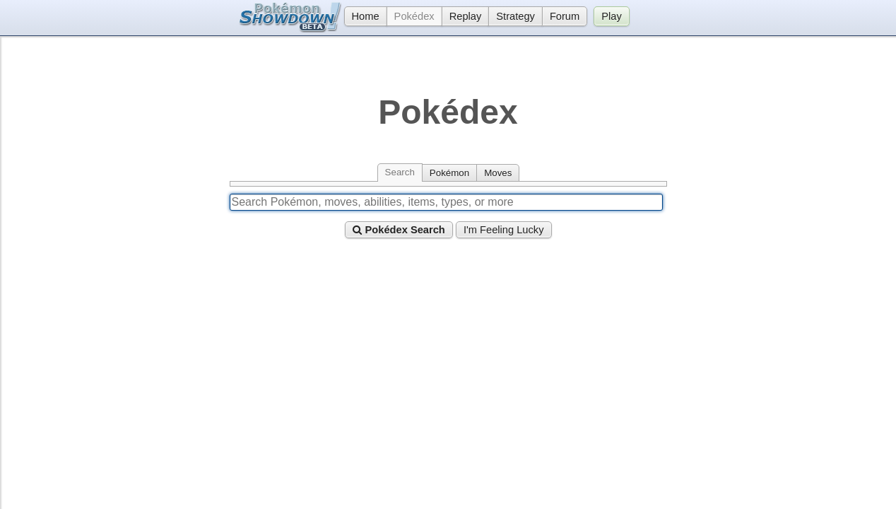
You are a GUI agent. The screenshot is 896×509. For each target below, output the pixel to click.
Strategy (515, 16)
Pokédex (414, 16)
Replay (465, 16)
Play (611, 16)
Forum (564, 16)
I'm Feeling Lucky (504, 229)
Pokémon (449, 173)
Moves (498, 173)
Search (400, 172)
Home (361, 16)
